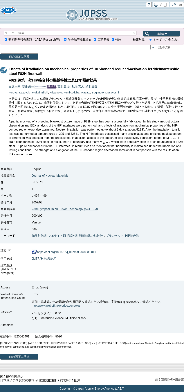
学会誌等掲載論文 (79, 39)
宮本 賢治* (63, 86)
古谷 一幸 (14, 86)
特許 (118, 39)
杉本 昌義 (91, 86)
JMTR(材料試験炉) (44, 258)
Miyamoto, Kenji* (60, 92)
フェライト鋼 (57, 235)
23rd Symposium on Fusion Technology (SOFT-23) (65, 209)
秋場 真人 (78, 86)
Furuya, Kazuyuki (19, 92)
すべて (157, 39)
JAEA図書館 (176, 379)
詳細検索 (164, 47)
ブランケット (115, 235)
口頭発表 (103, 39)
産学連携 (161, 379)
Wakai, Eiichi (40, 92)
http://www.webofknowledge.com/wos (56, 305)
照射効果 (85, 235)
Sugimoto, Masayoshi (105, 92)
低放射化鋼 (39, 235)
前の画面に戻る (19, 56)
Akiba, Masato (81, 92)
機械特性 (98, 235)
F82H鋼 (72, 235)
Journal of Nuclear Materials (50, 175)
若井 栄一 (28, 86)
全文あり (174, 39)
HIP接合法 (132, 235)
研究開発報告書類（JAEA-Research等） (35, 39)
